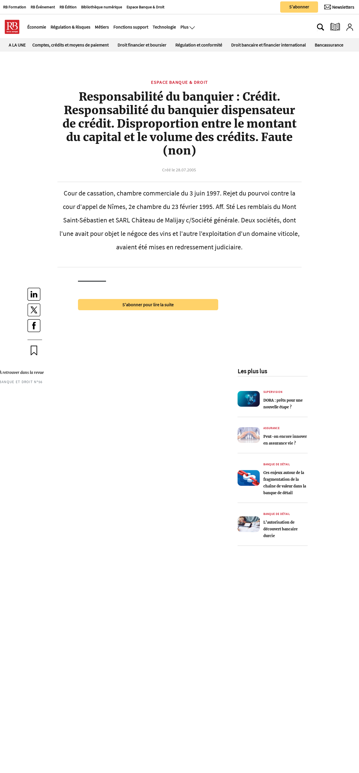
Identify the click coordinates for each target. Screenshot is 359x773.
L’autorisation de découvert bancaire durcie (280, 529)
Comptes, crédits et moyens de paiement (70, 45)
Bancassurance (329, 45)
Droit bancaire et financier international (268, 45)
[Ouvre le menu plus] (191, 27)
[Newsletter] (339, 7)
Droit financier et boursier (142, 45)
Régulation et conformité (198, 45)
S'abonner (299, 7)
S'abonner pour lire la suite (148, 304)
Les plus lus (252, 371)
